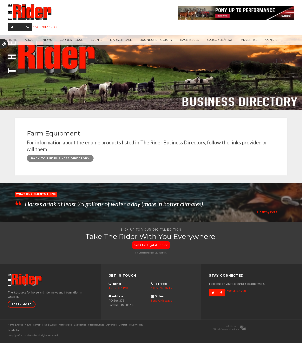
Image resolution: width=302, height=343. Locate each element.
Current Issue (71, 40)
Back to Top (13, 329)
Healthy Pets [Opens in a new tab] (266, 212)
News (47, 40)
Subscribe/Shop (220, 40)
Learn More (21, 304)
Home (12, 40)
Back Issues (189, 40)
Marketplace (121, 40)
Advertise (249, 40)
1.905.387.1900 (44, 27)
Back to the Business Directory (60, 158)
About (30, 40)
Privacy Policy (136, 324)
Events (96, 40)
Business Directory (156, 40)
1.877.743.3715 (161, 288)
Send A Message (161, 300)
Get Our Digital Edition (151, 245)
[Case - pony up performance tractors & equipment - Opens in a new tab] (236, 12)
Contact (272, 40)
